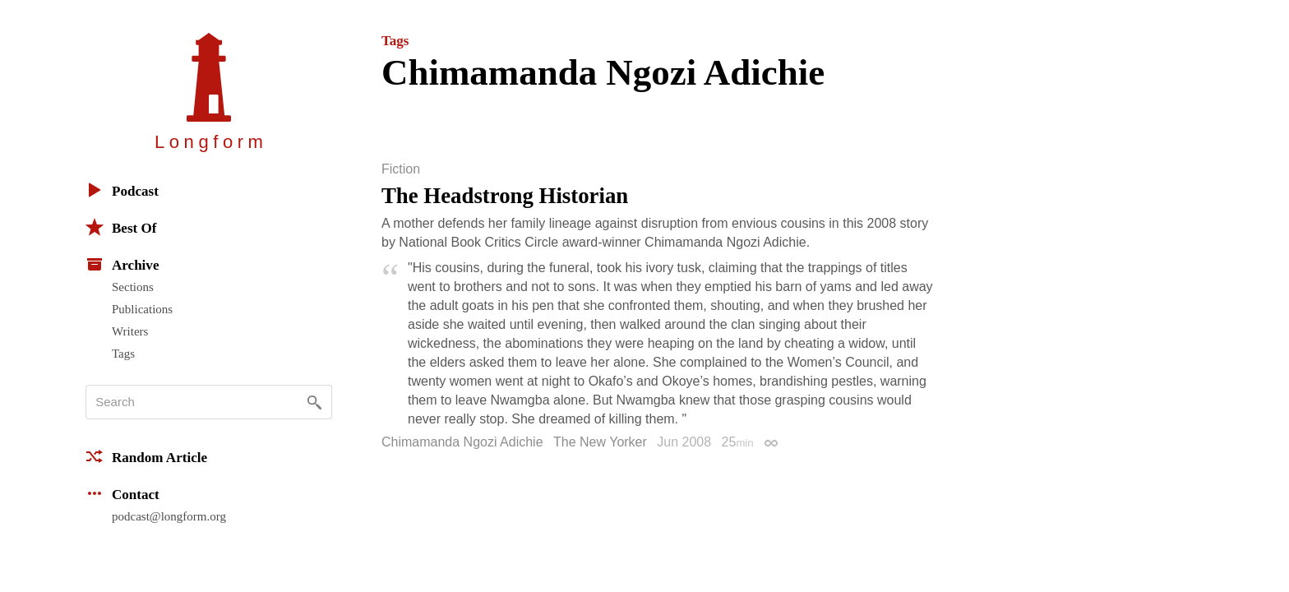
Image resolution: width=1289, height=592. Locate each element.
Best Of (120, 227)
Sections (133, 287)
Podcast (122, 190)
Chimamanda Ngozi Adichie (462, 442)
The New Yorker (600, 442)
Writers (130, 331)
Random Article (146, 456)
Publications (142, 309)
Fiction (400, 169)
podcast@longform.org (169, 516)
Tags (123, 353)
